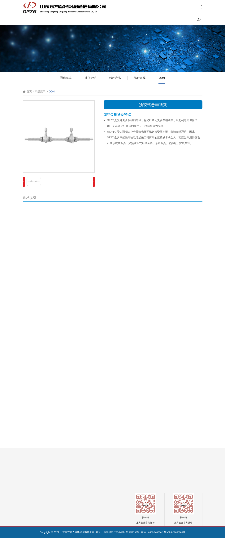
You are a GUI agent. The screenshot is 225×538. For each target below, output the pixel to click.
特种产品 (115, 77)
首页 (29, 91)
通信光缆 (65, 77)
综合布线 (139, 77)
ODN (161, 77)
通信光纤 (90, 77)
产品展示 (40, 91)
